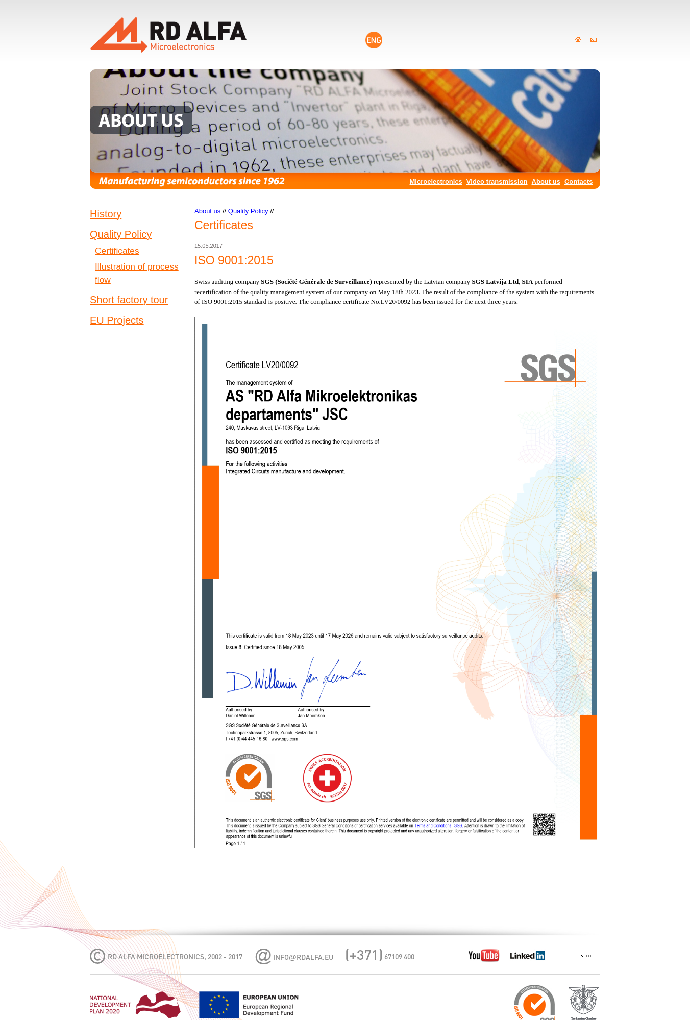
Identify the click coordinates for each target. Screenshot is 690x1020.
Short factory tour (129, 299)
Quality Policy (121, 234)
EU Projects (117, 320)
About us (546, 181)
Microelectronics (436, 181)
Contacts (578, 181)
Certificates (117, 251)
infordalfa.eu (303, 958)
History (105, 214)
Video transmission (497, 181)
